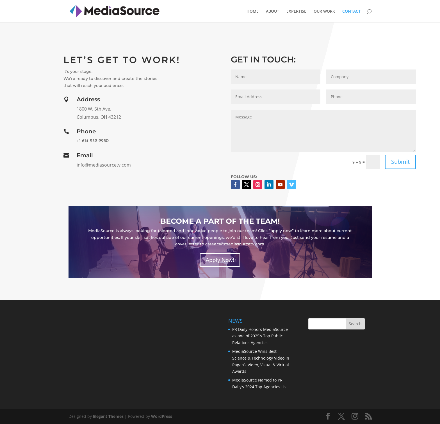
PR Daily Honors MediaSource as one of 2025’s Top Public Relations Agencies (260, 336)
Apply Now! (220, 260)
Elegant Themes (108, 416)
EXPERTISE (296, 11)
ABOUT (272, 11)
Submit (400, 161)
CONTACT (351, 11)
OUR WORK (324, 11)
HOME (253, 11)
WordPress (161, 416)
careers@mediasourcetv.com (234, 243)
